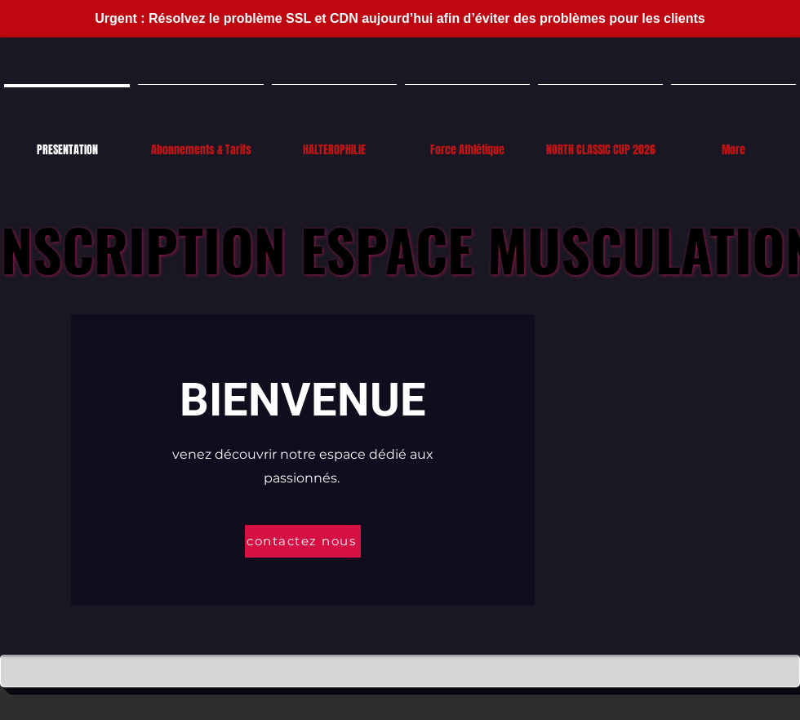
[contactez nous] (303, 541)
